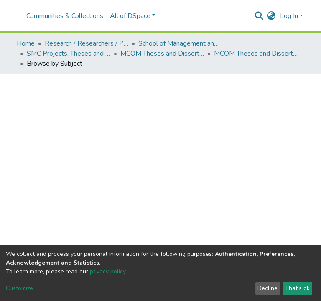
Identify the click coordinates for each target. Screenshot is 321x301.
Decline (267, 288)
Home (26, 43)
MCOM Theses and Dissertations (162, 53)
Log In (289, 15)
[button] (271, 16)
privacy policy (107, 271)
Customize (19, 288)
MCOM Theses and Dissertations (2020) (256, 53)
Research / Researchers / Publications (86, 43)
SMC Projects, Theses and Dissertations (68, 53)
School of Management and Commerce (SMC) (180, 43)
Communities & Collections (64, 15)
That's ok (297, 288)
